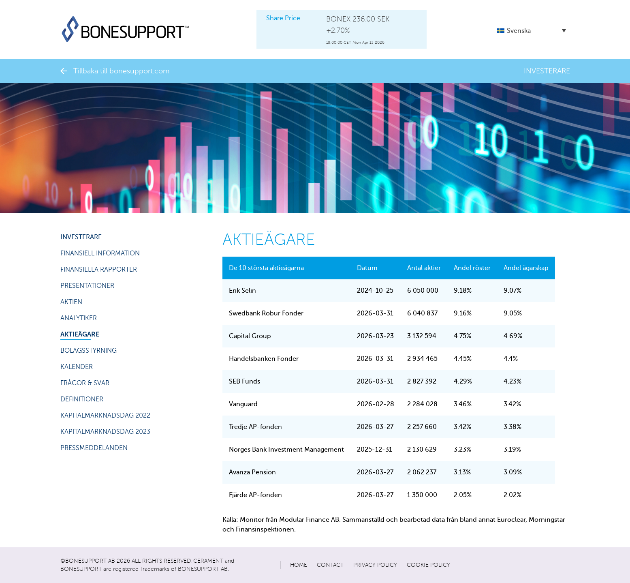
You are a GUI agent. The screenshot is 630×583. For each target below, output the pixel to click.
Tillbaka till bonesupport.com (114, 71)
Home (298, 565)
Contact (330, 565)
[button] (531, 30)
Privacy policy (375, 565)
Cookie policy (428, 565)
